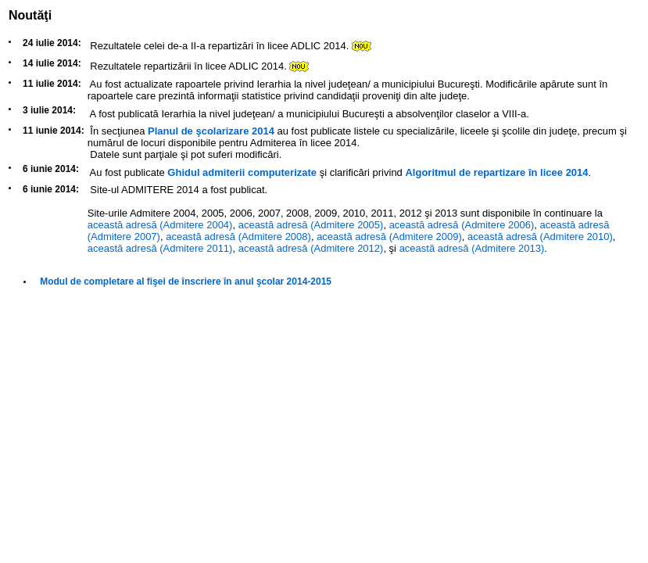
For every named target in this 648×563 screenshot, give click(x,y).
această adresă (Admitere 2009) (389, 236)
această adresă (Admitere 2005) (311, 225)
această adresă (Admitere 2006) (462, 225)
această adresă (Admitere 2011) (160, 248)
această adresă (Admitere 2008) (238, 236)
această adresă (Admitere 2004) (160, 225)
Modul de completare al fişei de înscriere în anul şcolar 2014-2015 (185, 281)
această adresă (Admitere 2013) (472, 248)
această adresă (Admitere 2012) (311, 248)
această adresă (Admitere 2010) (540, 236)
